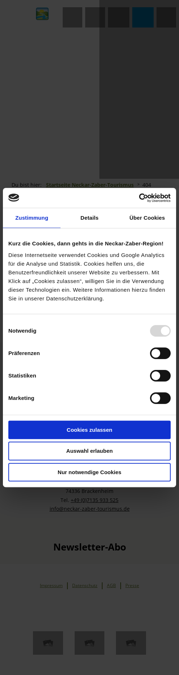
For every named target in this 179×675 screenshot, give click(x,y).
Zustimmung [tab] (31, 218)
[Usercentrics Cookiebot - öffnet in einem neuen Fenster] (139, 198)
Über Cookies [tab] (147, 218)
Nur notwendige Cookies (89, 472)
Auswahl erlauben (89, 451)
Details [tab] (89, 218)
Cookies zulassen (89, 430)
